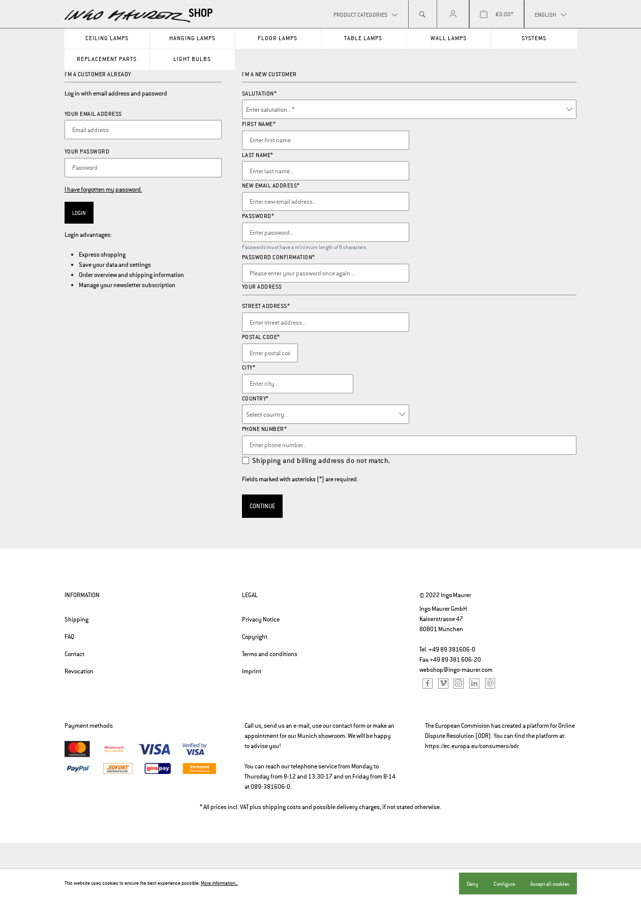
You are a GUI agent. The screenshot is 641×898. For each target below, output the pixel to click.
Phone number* (264, 428)
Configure (504, 883)
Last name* (257, 155)
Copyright (254, 637)
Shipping (76, 619)
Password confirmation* (278, 257)
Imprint (251, 671)
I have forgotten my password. (103, 189)
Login (79, 212)
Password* (258, 216)
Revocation (79, 671)
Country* (255, 398)
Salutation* (259, 93)
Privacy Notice (261, 619)
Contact (74, 654)
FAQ (69, 637)
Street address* (266, 305)
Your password (87, 151)
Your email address (93, 113)
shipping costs (281, 807)
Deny (472, 883)
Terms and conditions (269, 654)
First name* (259, 124)
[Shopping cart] (496, 14)
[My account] (453, 14)
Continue (262, 506)
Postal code (261, 336)
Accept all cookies (549, 883)
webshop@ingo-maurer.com (456, 670)
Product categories (360, 14)
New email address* (271, 185)
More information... (219, 883)
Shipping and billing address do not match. (321, 460)
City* (249, 367)
